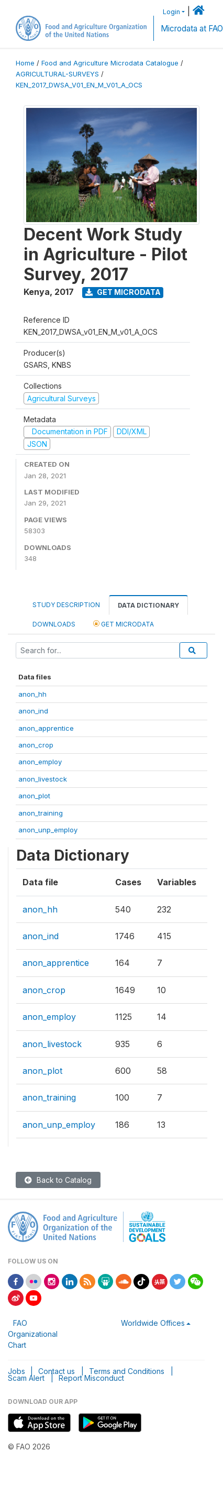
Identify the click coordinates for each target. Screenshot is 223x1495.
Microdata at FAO (192, 29)
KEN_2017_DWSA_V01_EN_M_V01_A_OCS (79, 85)
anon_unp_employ (47, 830)
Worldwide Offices (153, 1322)
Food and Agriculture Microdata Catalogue (110, 63)
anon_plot (34, 796)
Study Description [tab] (66, 605)
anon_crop (35, 745)
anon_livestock (42, 779)
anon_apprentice (46, 728)
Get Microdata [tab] (123, 623)
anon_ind (33, 711)
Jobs (16, 1371)
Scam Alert (26, 1377)
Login (171, 12)
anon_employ (40, 761)
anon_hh (32, 694)
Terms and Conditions (126, 1371)
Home (25, 63)
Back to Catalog (58, 1179)
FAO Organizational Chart (33, 1333)
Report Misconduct (91, 1377)
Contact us (56, 1371)
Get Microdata (123, 292)
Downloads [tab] (53, 624)
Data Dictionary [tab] (148, 605)
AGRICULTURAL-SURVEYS (57, 74)
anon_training (40, 813)
